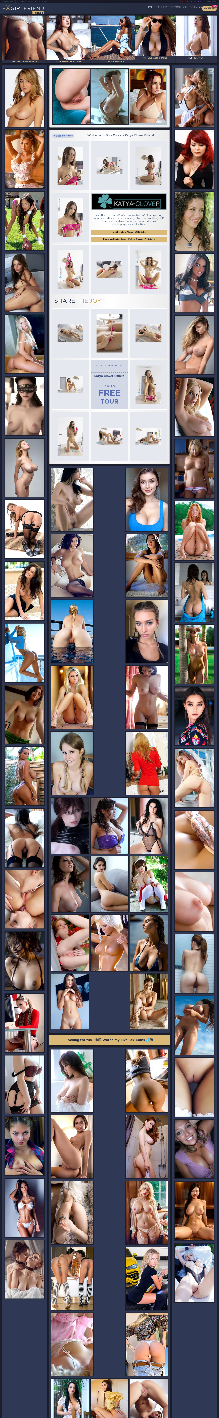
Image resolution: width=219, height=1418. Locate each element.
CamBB (193, 8)
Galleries (144, 8)
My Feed (209, 8)
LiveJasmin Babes (27, 1)
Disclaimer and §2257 (205, 1415)
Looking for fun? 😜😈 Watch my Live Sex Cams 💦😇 (109, 872)
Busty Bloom (46, 1)
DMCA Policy (184, 1415)
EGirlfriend (28, 10)
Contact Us (184, 1406)
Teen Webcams (188, 1)
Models (177, 8)
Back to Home (63, 133)
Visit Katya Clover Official (129, 223)
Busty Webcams (208, 1)
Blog (161, 8)
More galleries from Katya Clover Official (129, 230)
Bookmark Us (184, 1398)
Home (126, 8)
